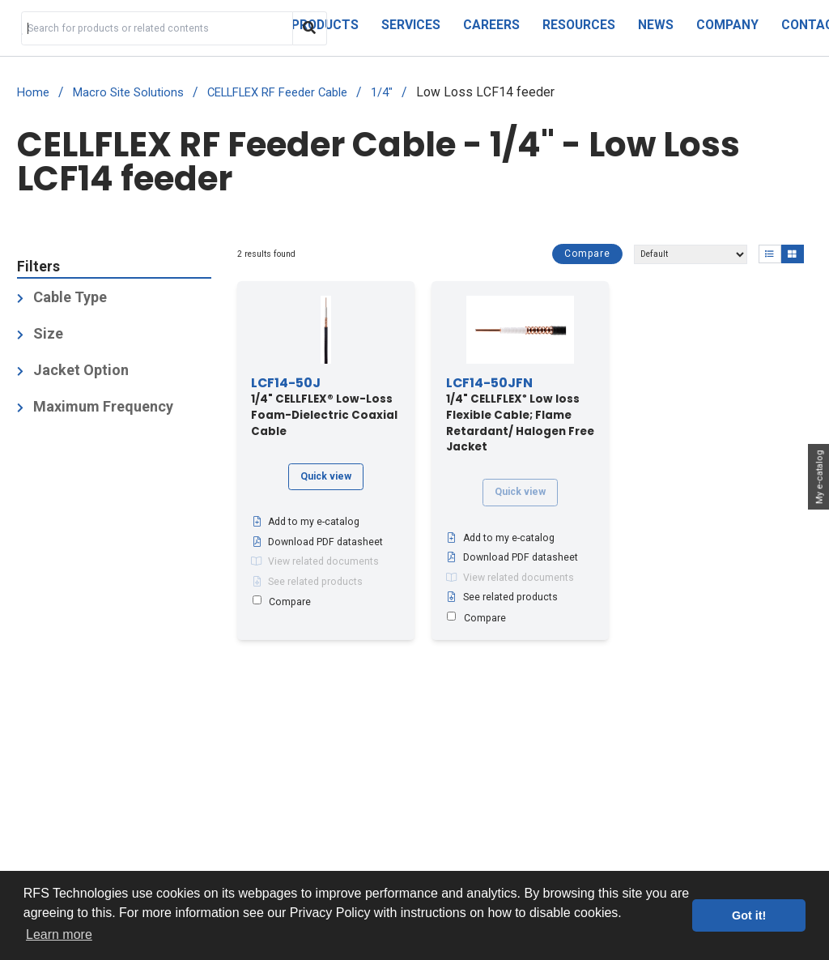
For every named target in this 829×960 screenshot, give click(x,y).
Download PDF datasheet (317, 542)
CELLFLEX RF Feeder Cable (277, 93)
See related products (307, 581)
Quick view (325, 476)
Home (33, 93)
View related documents (315, 561)
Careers (491, 24)
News (656, 24)
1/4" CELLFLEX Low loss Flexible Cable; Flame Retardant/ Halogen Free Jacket (520, 415)
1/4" (382, 93)
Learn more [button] (59, 934)
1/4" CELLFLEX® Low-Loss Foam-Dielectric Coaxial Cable (324, 407)
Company (727, 24)
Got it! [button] (749, 915)
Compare (587, 253)
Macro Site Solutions (128, 93)
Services (410, 24)
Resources (578, 24)
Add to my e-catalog (305, 521)
